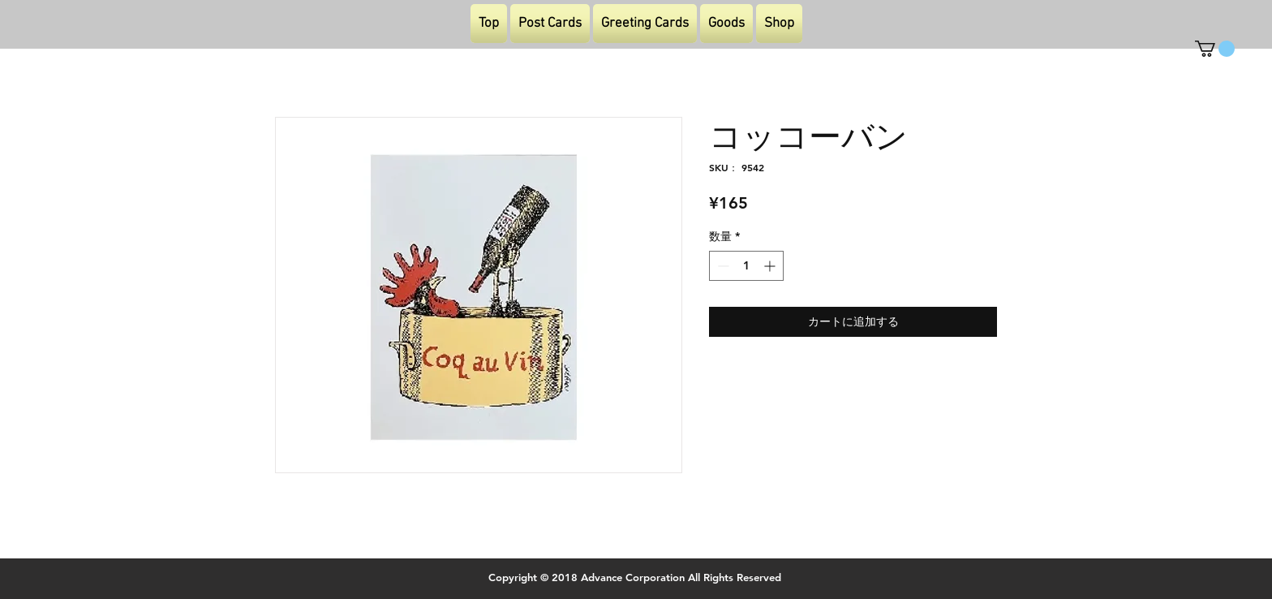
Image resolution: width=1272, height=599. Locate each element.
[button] (1215, 49)
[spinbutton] (746, 266)
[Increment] (771, 266)
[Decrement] (721, 266)
